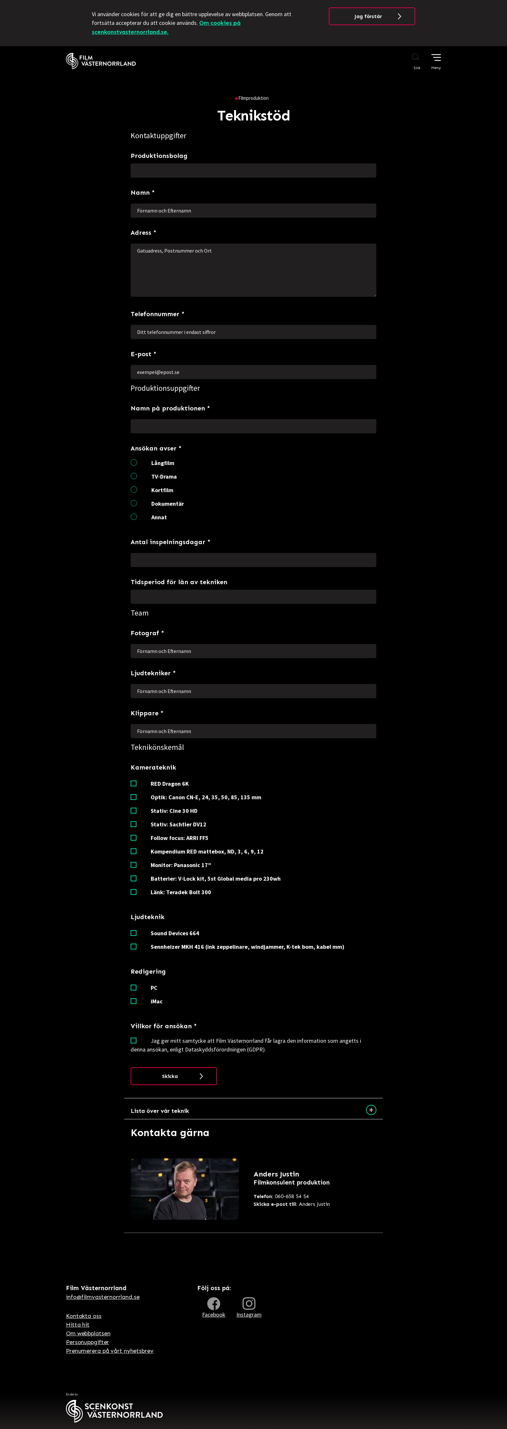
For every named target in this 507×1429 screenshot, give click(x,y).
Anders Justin (291, 1204)
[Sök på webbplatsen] (409, 61)
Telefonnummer (158, 315)
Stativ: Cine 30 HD (174, 810)
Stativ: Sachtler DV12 (178, 824)
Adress (143, 234)
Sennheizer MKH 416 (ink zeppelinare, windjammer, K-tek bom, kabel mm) (247, 946)
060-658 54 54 (281, 1196)
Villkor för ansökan (164, 1027)
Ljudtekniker (153, 674)
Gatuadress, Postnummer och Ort (253, 270)
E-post (143, 355)
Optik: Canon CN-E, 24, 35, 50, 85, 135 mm (206, 797)
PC (154, 987)
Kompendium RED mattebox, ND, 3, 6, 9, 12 (207, 851)
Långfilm (162, 463)
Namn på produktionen (170, 410)
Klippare (147, 714)
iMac (157, 1001)
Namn (143, 194)
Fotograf (147, 634)
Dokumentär (167, 503)
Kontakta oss (84, 1316)
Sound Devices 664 (175, 933)
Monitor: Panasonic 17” (181, 865)
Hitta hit (78, 1324)
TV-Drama (164, 476)
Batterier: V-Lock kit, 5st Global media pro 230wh (216, 878)
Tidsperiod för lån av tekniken (179, 582)
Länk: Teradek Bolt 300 (181, 892)
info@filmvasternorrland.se (103, 1296)
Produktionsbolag (159, 156)
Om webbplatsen (88, 1333)
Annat (159, 517)
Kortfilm (162, 490)
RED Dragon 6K (170, 783)
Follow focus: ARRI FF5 (180, 838)
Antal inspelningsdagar (170, 543)
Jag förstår (368, 16)
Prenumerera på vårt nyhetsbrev (110, 1350)
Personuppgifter (87, 1342)
